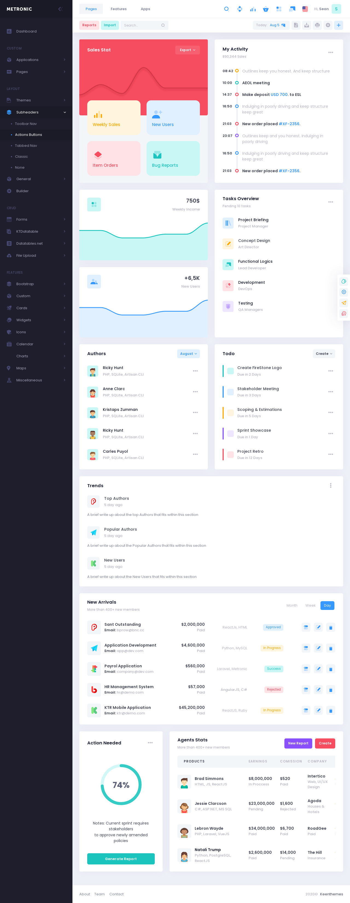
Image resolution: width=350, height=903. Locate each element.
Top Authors (116, 498)
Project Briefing (253, 220)
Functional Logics (255, 261)
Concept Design (254, 240)
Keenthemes (331, 894)
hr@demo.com (130, 692)
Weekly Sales (106, 124)
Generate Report (121, 858)
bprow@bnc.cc (130, 630)
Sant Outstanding (122, 624)
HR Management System (129, 686)
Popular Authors (120, 529)
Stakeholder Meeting (258, 388)
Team (99, 894)
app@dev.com (130, 650)
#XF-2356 (289, 124)
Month (292, 605)
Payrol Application (123, 666)
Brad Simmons (209, 778)
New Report (298, 743)
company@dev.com (135, 671)
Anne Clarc (114, 388)
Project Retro (250, 451)
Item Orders (105, 165)
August (186, 353)
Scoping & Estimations (259, 409)
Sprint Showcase (254, 430)
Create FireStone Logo (259, 367)
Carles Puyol (115, 451)
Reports (89, 25)
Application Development (130, 645)
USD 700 (279, 94)
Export (185, 50)
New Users (163, 124)
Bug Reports (165, 165)
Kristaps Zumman (120, 409)
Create (322, 353)
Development (251, 282)
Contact (116, 894)
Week (310, 605)
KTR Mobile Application (127, 707)
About (84, 894)
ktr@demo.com (131, 713)
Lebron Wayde (209, 828)
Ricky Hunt (113, 367)
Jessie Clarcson (210, 803)
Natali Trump (208, 849)
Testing (245, 303)
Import (110, 25)
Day (327, 605)
